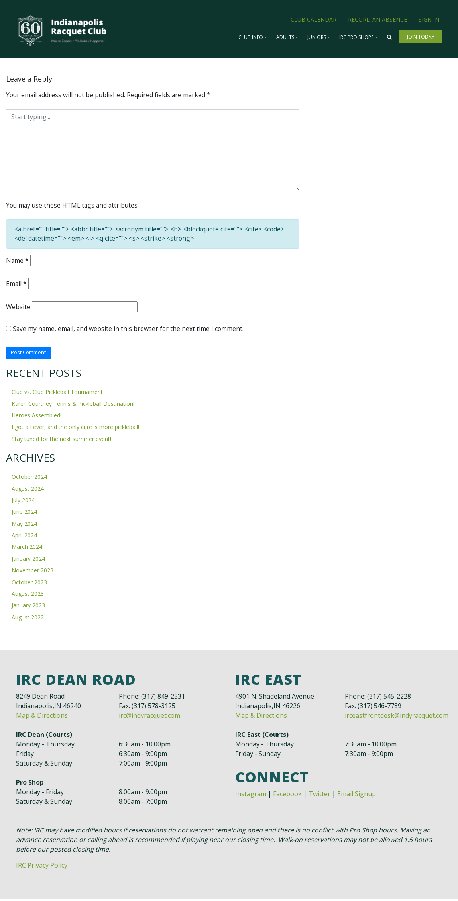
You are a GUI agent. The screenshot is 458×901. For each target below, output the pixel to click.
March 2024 (27, 548)
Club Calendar (313, 19)
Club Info (250, 37)
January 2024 (28, 560)
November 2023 (32, 572)
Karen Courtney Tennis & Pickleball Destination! (73, 405)
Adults (285, 37)
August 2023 (28, 595)
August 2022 (28, 619)
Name (17, 261)
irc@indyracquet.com (149, 717)
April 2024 (24, 537)
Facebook (287, 795)
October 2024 (29, 478)
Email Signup (356, 795)
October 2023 (29, 584)
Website (18, 308)
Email (16, 284)
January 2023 (28, 607)
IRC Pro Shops (356, 37)
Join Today (420, 36)
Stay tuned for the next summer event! (61, 440)
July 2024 (23, 501)
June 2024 (24, 513)
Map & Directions (42, 717)
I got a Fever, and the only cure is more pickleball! (75, 429)
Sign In (429, 19)
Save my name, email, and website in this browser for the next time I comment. (129, 330)
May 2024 (24, 525)
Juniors (316, 37)
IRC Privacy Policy (41, 866)
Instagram (250, 795)
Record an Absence (377, 19)
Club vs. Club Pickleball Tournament (57, 394)
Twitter (319, 795)
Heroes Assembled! (36, 417)
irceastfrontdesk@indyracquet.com (396, 717)
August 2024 (28, 490)
